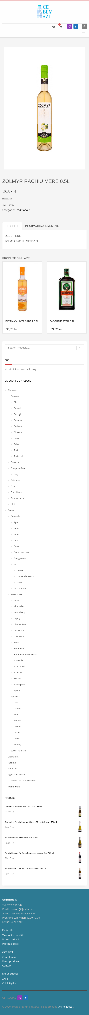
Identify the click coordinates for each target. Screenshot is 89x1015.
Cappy (17, 618)
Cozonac (18, 420)
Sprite (17, 690)
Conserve (15, 462)
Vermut (17, 726)
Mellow (17, 678)
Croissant (18, 426)
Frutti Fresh (19, 666)
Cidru (16, 540)
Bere (16, 528)
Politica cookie (10, 943)
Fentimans (19, 648)
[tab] (12, 226)
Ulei (13, 504)
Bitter (16, 534)
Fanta (16, 642)
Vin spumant (20, 588)
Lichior (17, 708)
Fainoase (15, 480)
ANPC (5, 979)
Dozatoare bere (21, 552)
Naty (16, 474)
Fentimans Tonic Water (25, 654)
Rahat (17, 444)
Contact (6, 965)
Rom (16, 714)
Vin (15, 564)
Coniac (17, 546)
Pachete (12, 762)
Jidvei (19, 582)
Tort (16, 450)
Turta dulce (19, 456)
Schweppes (19, 684)
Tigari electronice (16, 774)
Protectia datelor (12, 939)
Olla (13, 486)
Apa (16, 522)
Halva (16, 438)
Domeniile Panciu (25, 576)
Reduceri (12, 768)
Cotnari (20, 570)
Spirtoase (15, 696)
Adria (16, 600)
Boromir (15, 396)
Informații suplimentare (42, 226)
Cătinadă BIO (20, 624)
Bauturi (11, 510)
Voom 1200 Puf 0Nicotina (23, 780)
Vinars (17, 732)
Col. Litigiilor (9, 983)
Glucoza (18, 432)
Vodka (17, 738)
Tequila (17, 720)
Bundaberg (19, 612)
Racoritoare (16, 594)
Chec (16, 402)
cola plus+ (19, 636)
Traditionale (22, 210)
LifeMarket (13, 756)
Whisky (17, 744)
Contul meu (9, 957)
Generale (15, 516)
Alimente (12, 390)
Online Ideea (65, 1006)
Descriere (12, 226)
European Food (18, 468)
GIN (16, 702)
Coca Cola (19, 630)
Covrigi (17, 414)
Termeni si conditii (12, 935)
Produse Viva (17, 498)
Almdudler (19, 606)
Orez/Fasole (17, 492)
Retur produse (10, 961)
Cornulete (19, 408)
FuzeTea (18, 672)
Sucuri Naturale (18, 750)
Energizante (20, 558)
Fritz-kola (18, 660)
